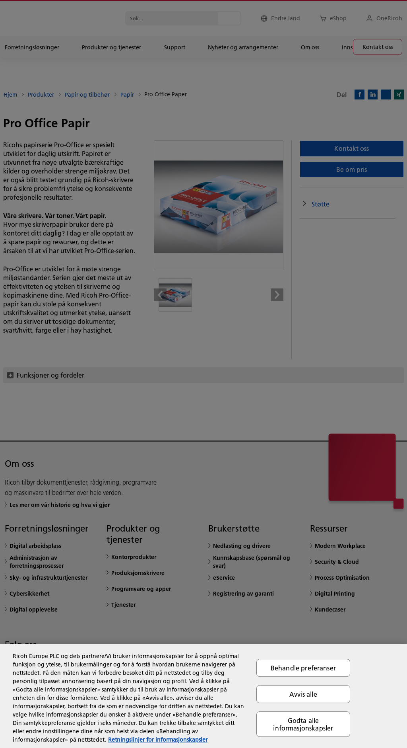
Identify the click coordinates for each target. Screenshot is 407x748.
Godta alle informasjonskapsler (303, 724)
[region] (203, 696)
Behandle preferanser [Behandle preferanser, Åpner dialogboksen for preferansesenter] (303, 668)
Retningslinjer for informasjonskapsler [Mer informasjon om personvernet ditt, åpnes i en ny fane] (157, 739)
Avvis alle (303, 694)
